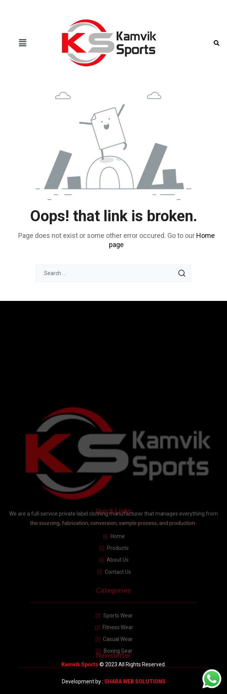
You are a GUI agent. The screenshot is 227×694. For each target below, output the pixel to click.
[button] (22, 43)
